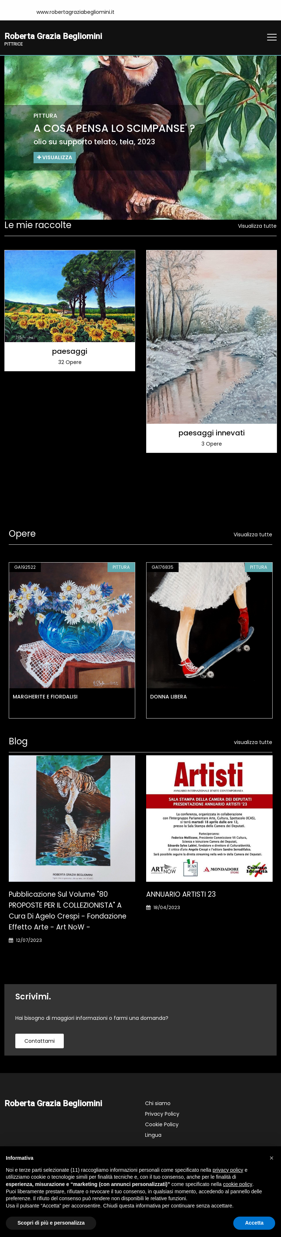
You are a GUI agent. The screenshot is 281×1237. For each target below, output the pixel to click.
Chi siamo (158, 1103)
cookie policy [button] (237, 1184)
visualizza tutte (253, 742)
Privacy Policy (162, 1113)
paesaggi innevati (212, 433)
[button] (271, 1158)
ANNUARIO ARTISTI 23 (181, 894)
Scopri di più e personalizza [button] (51, 1223)
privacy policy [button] (227, 1170)
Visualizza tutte (257, 226)
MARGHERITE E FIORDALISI (45, 696)
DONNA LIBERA (168, 696)
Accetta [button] (254, 1223)
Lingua (153, 1135)
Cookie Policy (162, 1124)
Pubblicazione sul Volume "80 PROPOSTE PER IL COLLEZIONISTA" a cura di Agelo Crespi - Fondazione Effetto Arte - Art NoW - (67, 910)
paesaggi (69, 351)
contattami (39, 1041)
